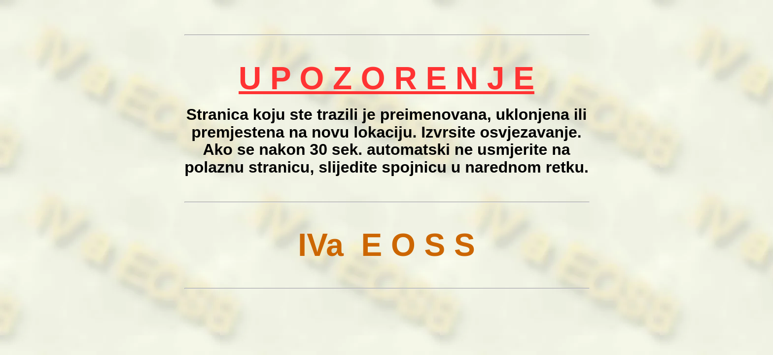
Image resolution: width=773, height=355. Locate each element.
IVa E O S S (386, 245)
